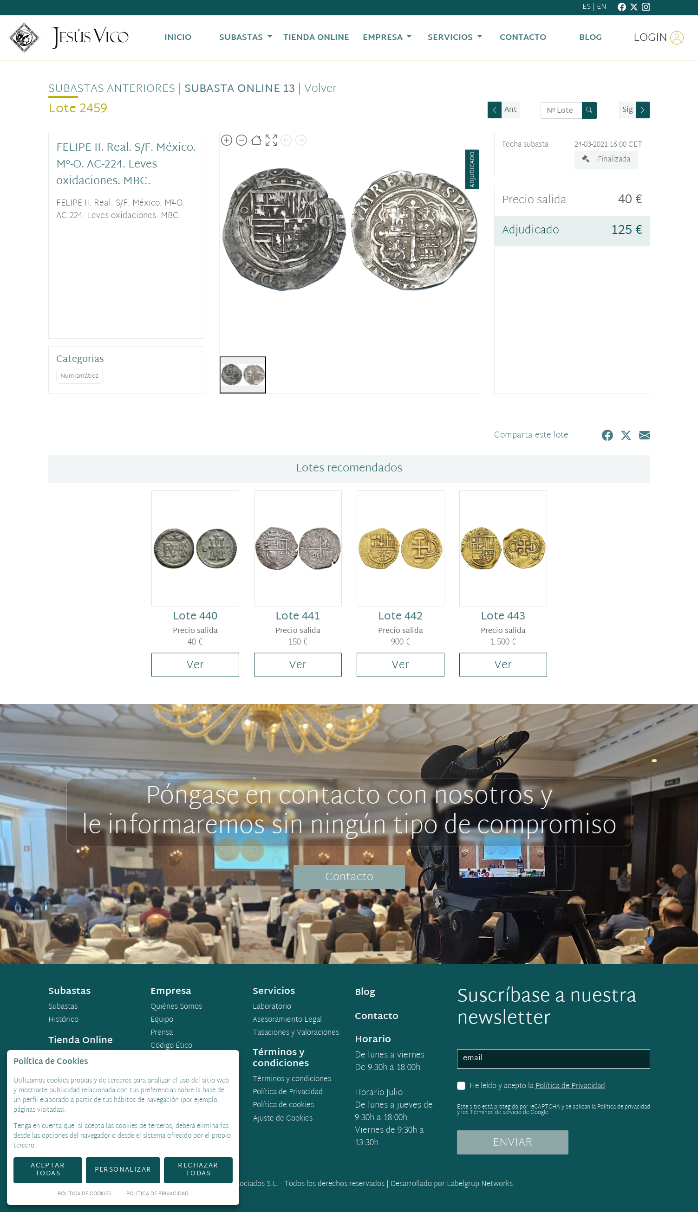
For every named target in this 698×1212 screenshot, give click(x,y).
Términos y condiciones (292, 1079)
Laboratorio (272, 1007)
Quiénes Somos (176, 1007)
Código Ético (171, 1046)
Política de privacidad (623, 1107)
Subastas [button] (242, 37)
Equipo (161, 1020)
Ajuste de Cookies (283, 1119)
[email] (553, 1059)
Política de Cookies (84, 1195)
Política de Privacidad (570, 1086)
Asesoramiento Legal (287, 1020)
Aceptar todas (48, 1170)
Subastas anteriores (111, 89)
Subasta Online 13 (239, 89)
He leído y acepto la (537, 1086)
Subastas (63, 1007)
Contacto (349, 877)
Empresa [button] (384, 37)
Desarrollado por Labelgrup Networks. (453, 1184)
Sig (627, 110)
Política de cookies (283, 1105)
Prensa (161, 1033)
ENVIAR (513, 1143)
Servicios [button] (451, 37)
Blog (365, 992)
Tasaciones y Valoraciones (296, 1033)
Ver (195, 665)
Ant (510, 110)
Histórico (63, 1020)
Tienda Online (80, 1040)
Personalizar (123, 1170)
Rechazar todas (198, 1170)
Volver (320, 89)
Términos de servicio (496, 1113)
